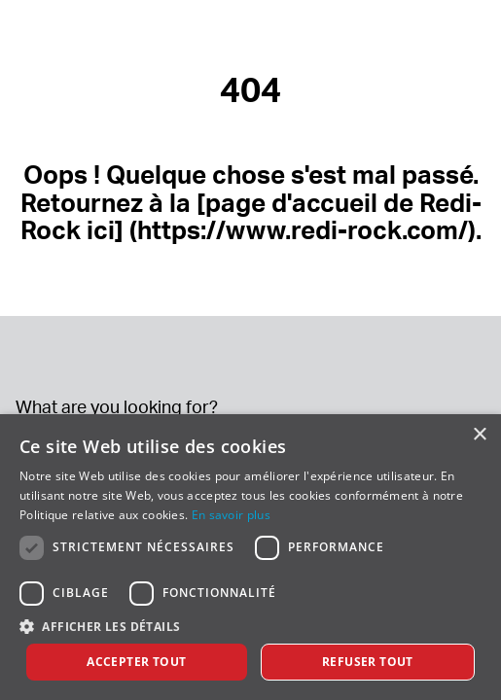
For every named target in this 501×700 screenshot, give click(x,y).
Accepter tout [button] (136, 661)
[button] (250, 626)
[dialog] (250, 557)
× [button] (479, 435)
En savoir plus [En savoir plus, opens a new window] (231, 515)
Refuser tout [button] (367, 661)
